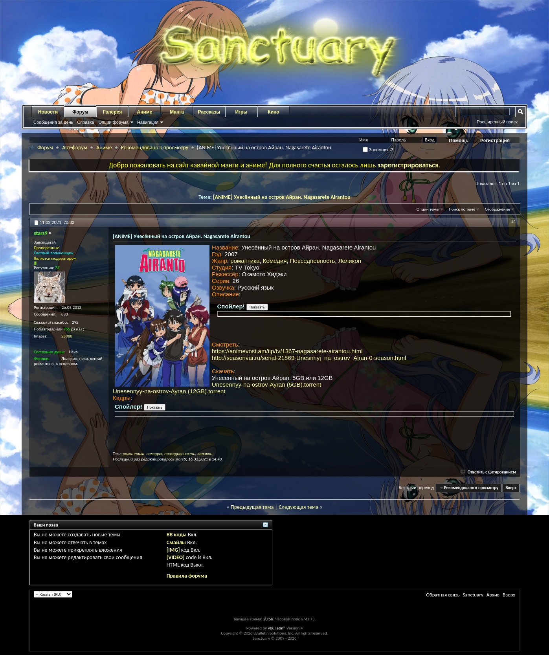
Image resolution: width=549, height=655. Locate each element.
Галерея (112, 112)
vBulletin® (277, 628)
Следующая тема (298, 507)
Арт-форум (74, 147)
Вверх (510, 487)
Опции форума (113, 122)
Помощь (458, 140)
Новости (48, 112)
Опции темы (428, 209)
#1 (513, 221)
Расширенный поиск (497, 121)
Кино (273, 112)
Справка (85, 122)
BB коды (177, 534)
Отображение (497, 209)
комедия (154, 453)
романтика (244, 260)
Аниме (144, 112)
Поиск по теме (462, 209)
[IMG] (173, 550)
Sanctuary (473, 595)
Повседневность (312, 260)
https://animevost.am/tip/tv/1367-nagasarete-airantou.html (287, 351)
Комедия (275, 260)
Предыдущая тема (252, 507)
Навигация (147, 122)
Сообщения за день (53, 122)
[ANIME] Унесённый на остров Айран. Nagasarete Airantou (282, 197)
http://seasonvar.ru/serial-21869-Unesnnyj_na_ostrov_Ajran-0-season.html (309, 357)
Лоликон (349, 260)
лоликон (205, 453)
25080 (66, 336)
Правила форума (187, 575)
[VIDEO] (176, 557)
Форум (80, 112)
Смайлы (176, 542)
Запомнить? (378, 149)
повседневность (179, 453)
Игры (241, 112)
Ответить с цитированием (488, 472)
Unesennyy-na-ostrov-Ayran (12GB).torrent (169, 391)
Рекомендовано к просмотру (154, 147)
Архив (493, 595)
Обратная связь (442, 595)
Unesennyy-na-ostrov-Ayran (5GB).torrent (266, 384)
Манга (177, 112)
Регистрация (495, 140)
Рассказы (209, 112)
